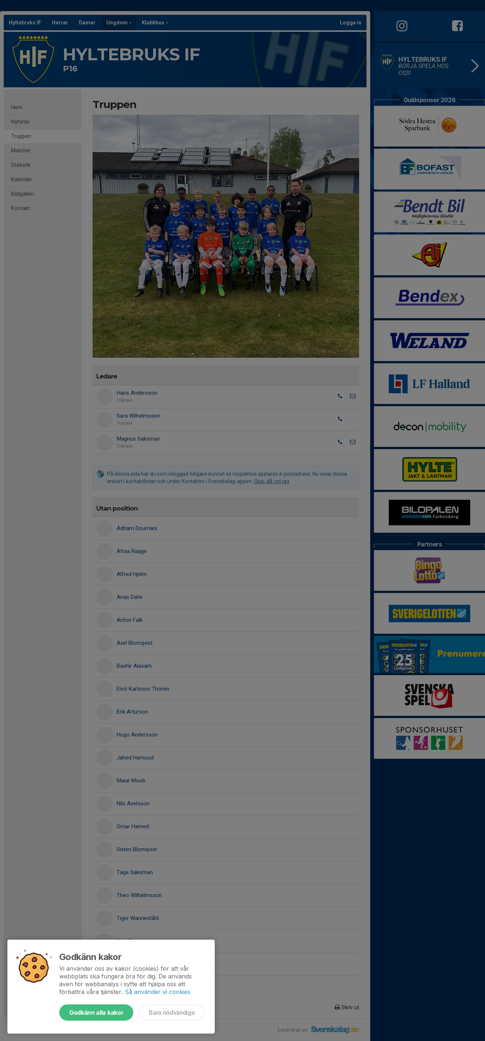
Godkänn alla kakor (96, 1012)
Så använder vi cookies (157, 991)
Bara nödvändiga (171, 1012)
